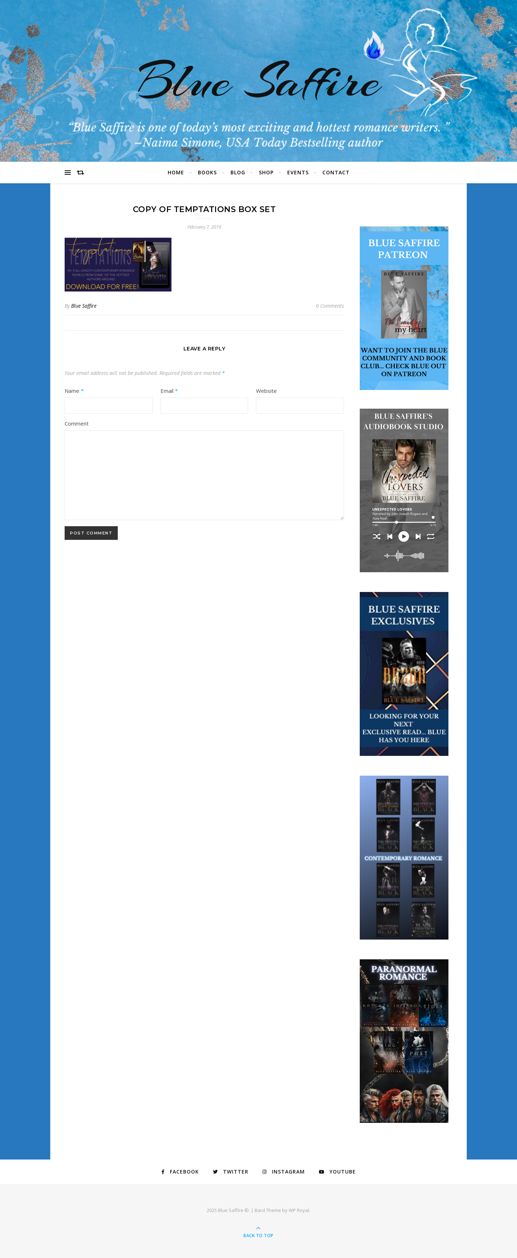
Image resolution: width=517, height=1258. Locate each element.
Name (74, 390)
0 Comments (330, 305)
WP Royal (299, 1210)
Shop (266, 172)
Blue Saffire (258, 81)
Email (169, 390)
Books (207, 172)
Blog (237, 172)
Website (266, 390)
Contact (336, 172)
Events (298, 172)
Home (176, 172)
